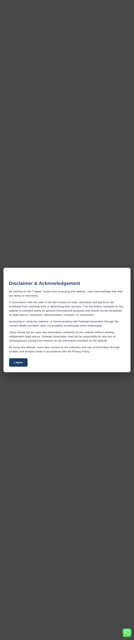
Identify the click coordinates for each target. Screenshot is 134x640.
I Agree (18, 362)
